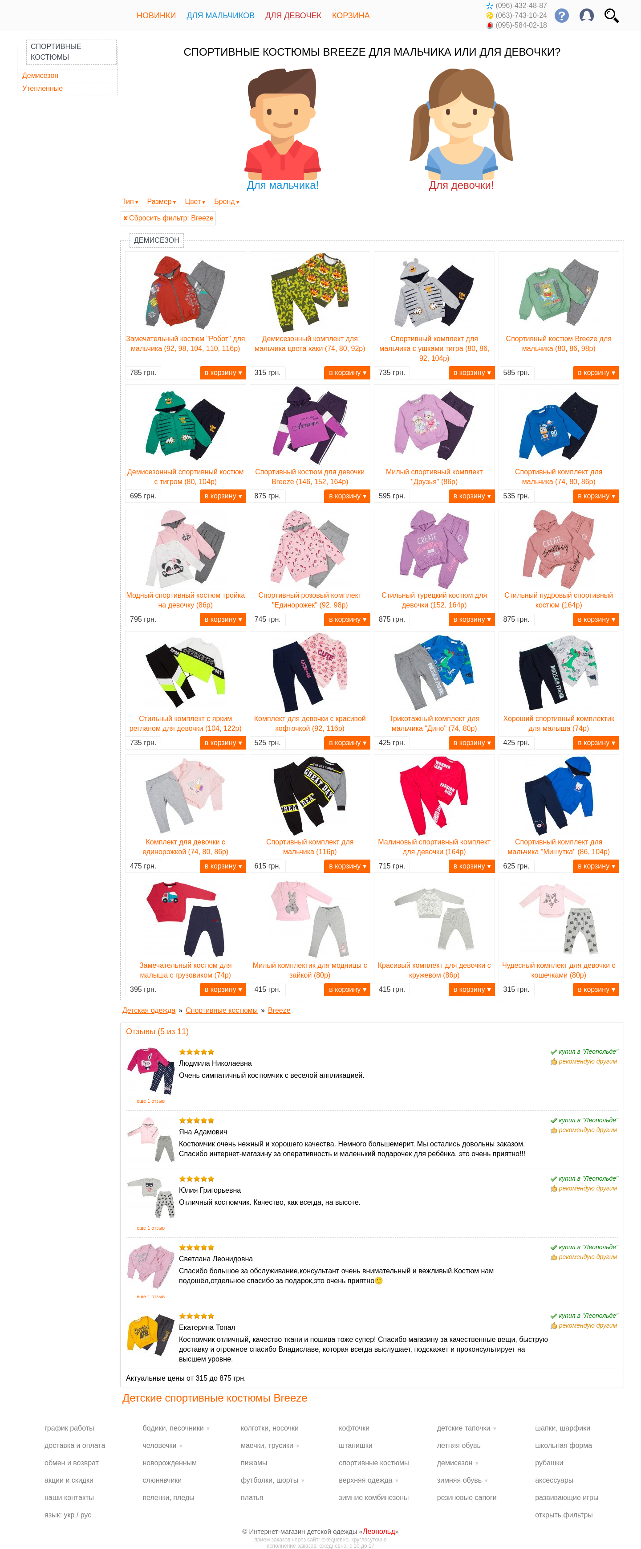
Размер (159, 201)
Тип (128, 201)
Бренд (224, 201)
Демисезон (40, 75)
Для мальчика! (283, 130)
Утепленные (42, 88)
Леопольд (379, 1531)
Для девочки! (461, 130)
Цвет (193, 201)
